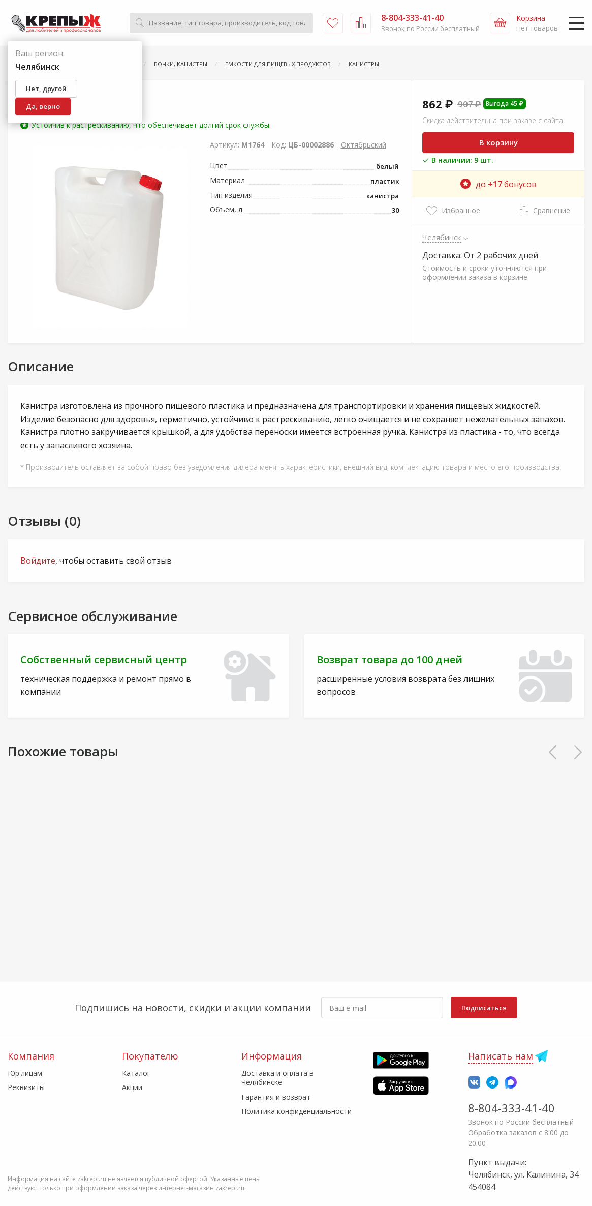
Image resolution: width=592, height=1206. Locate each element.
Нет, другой (46, 88)
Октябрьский (363, 145)
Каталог (136, 1073)
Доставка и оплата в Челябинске (277, 1077)
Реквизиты (26, 1087)
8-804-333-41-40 (511, 1107)
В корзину (498, 142)
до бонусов (498, 184)
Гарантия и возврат (275, 1097)
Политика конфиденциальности (296, 1111)
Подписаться (484, 1007)
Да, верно (43, 106)
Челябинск (441, 237)
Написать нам (500, 1056)
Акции (132, 1087)
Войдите (37, 560)
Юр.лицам (25, 1073)
